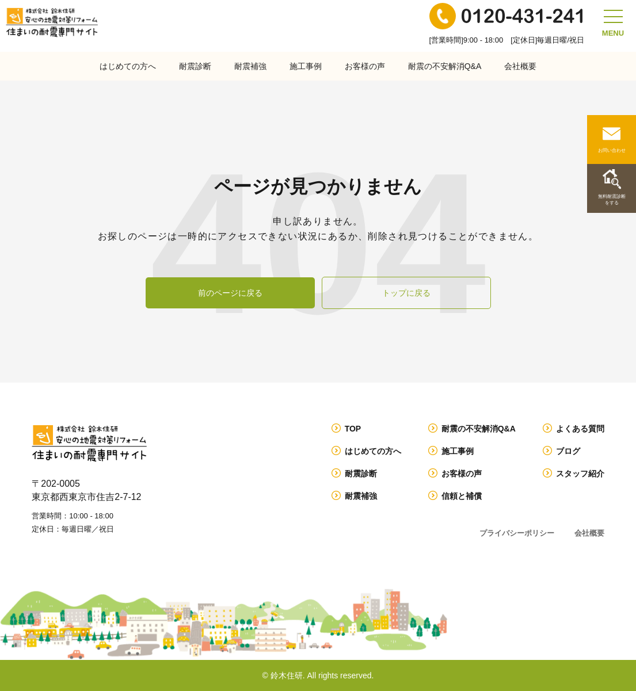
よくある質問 (580, 428)
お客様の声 (365, 66)
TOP (353, 428)
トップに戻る (406, 292)
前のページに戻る (230, 292)
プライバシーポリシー (516, 533)
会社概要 (520, 66)
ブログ (568, 451)
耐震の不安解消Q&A (445, 66)
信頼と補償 (461, 496)
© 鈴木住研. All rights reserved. (318, 675)
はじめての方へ (128, 66)
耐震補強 (250, 66)
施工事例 (306, 66)
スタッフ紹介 (580, 473)
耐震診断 (195, 66)
